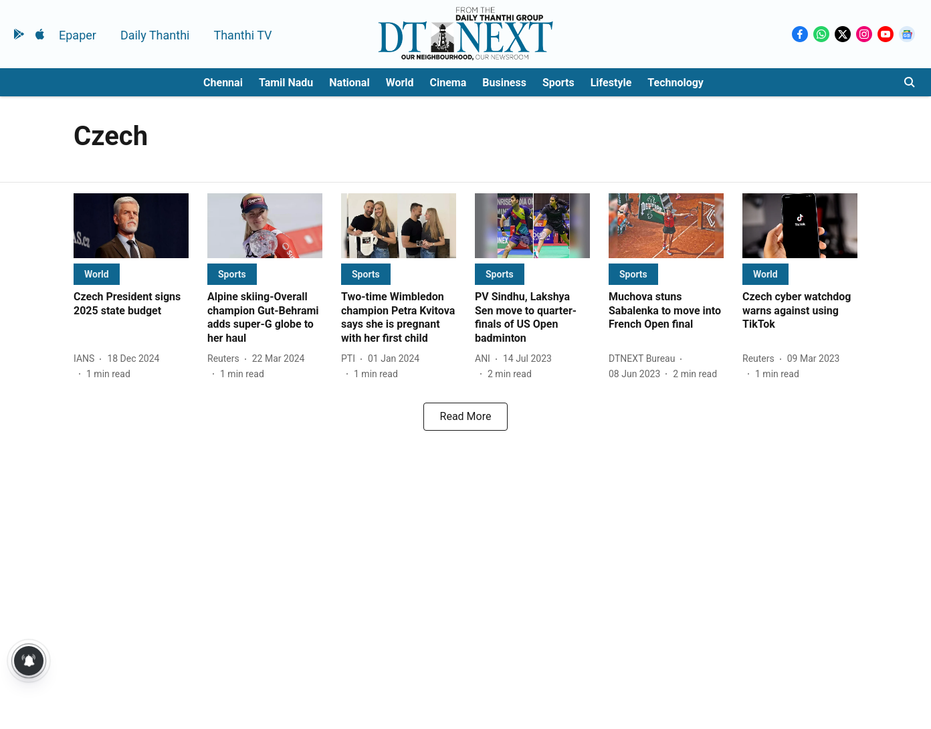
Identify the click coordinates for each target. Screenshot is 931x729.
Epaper (77, 35)
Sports (558, 82)
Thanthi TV (242, 35)
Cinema (448, 82)
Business (504, 82)
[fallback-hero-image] (131, 225)
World (400, 82)
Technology (675, 82)
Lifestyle (611, 82)
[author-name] (87, 359)
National (349, 82)
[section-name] (97, 274)
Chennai (223, 82)
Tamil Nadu (286, 82)
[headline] (131, 304)
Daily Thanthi (155, 35)
